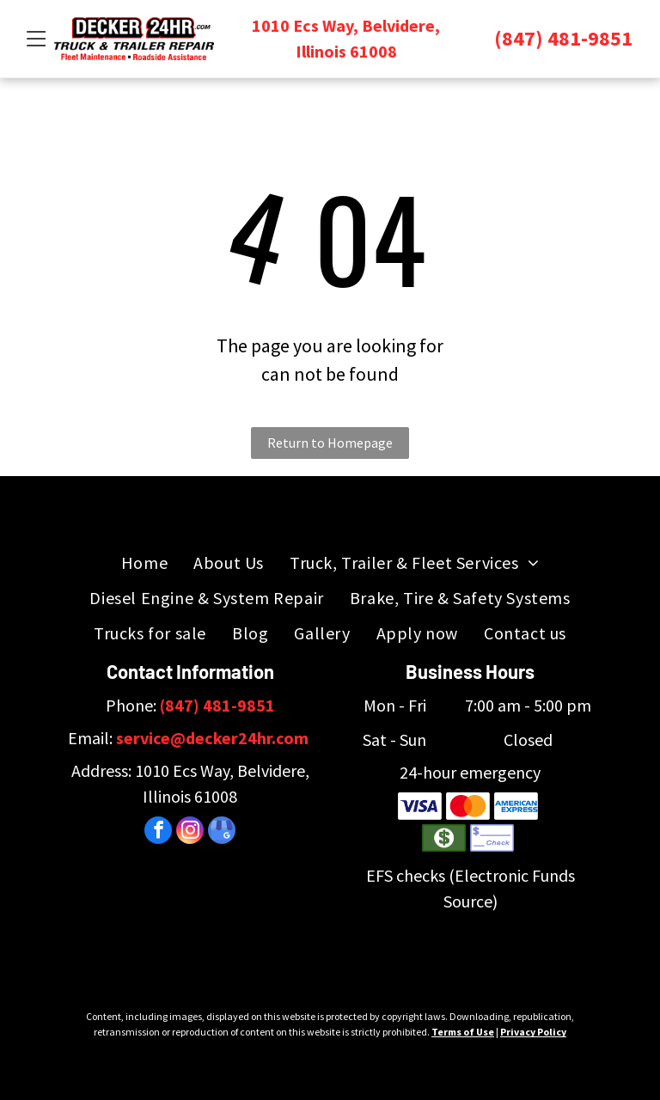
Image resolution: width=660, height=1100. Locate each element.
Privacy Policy (533, 1031)
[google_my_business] (221, 832)
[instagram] (190, 832)
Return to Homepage (330, 442)
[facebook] (158, 832)
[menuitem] (144, 562)
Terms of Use (462, 1031)
